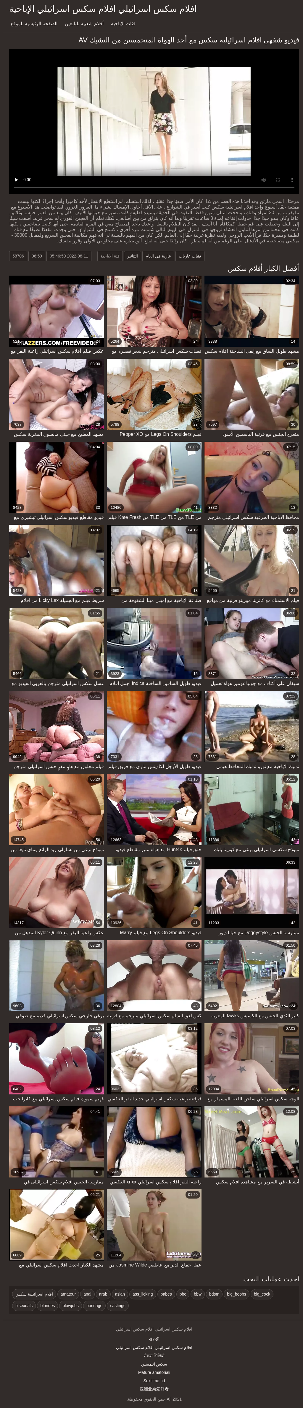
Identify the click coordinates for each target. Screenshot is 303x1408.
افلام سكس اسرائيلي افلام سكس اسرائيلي (151, 1347)
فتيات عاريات (187, 256)
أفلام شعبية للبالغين (81, 23)
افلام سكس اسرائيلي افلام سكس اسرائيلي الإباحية (100, 9)
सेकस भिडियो (151, 1355)
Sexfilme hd (151, 1380)
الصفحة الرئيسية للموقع (31, 23)
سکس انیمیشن (151, 1364)
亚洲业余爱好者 (151, 1389)
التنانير (130, 256)
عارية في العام (155, 256)
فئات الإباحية (120, 23)
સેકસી (151, 1339)
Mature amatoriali (151, 1372)
